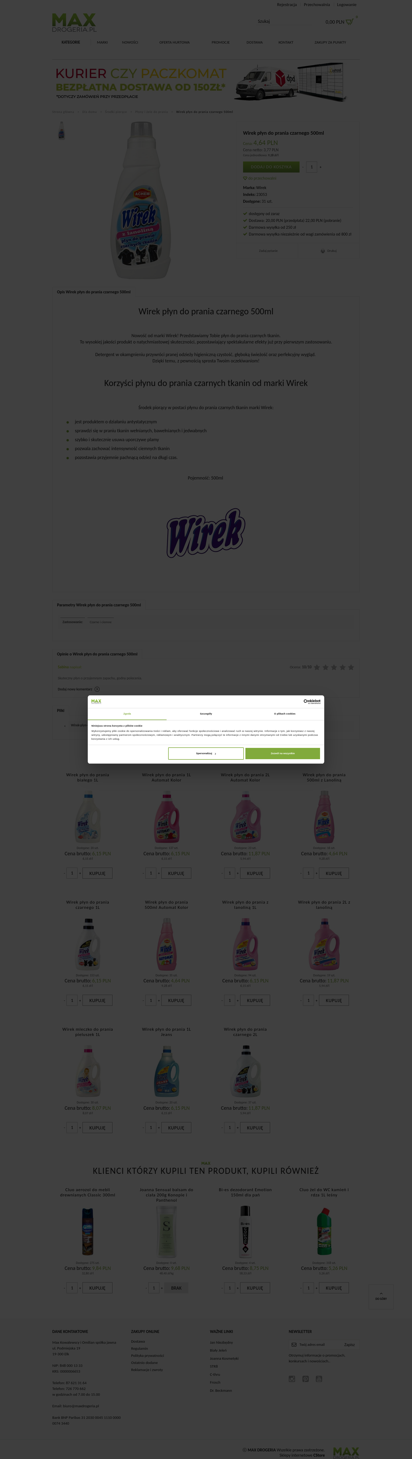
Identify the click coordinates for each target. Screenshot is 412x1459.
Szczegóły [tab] (206, 713)
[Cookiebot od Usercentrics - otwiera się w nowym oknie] (298, 701)
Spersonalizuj (206, 753)
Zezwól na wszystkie (283, 753)
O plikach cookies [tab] (284, 713)
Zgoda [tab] (127, 713)
